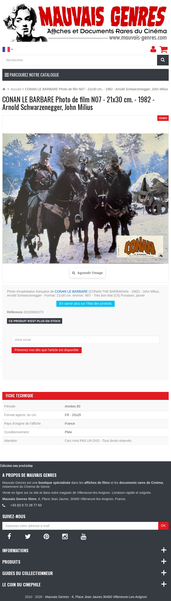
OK (163, 525)
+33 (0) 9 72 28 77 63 (26, 505)
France (70, 423)
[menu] (153, 49)
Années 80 (72, 406)
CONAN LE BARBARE (71, 291)
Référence (15, 312)
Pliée (68, 432)
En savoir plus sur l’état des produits (85, 303)
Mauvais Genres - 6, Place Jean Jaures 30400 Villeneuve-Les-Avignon (96, 597)
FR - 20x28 (73, 415)
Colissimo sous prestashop (16, 465)
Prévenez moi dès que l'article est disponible (47, 350)
